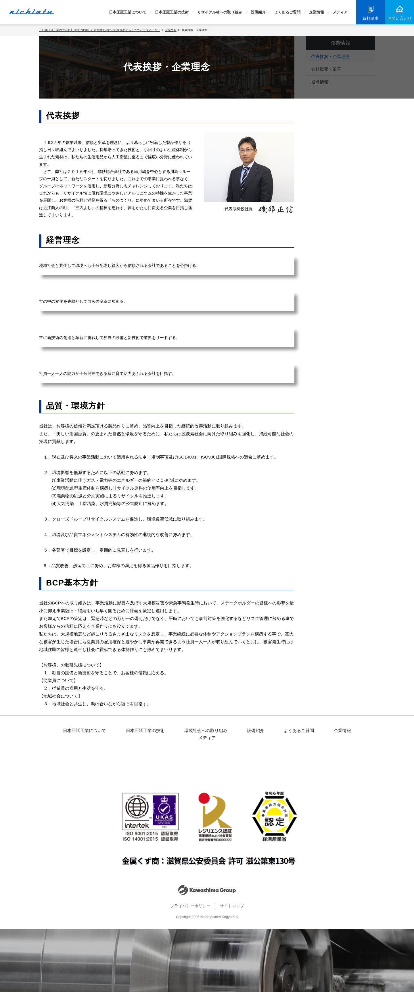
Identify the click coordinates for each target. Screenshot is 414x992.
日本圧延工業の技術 (172, 12)
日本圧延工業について (127, 12)
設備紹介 (258, 12)
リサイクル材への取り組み (219, 12)
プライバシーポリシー (189, 899)
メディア (340, 12)
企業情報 (316, 12)
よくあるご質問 (287, 12)
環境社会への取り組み (193, 731)
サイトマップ (233, 899)
